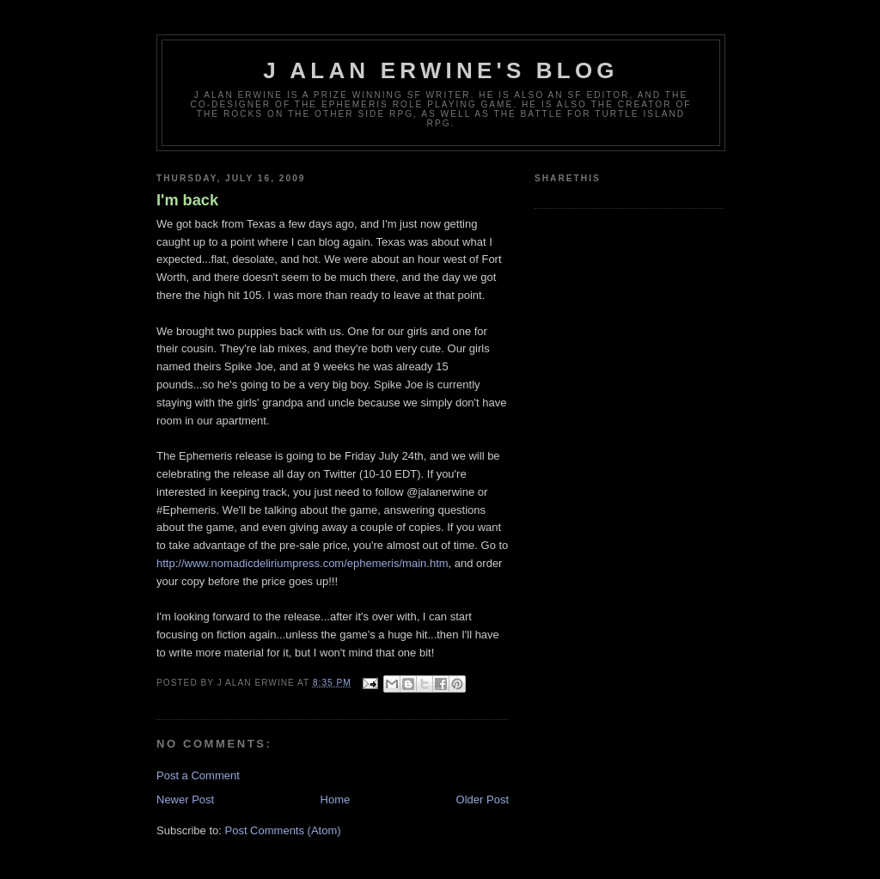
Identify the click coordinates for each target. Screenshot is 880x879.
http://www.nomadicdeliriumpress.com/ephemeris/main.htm (302, 563)
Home (336, 799)
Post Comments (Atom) (283, 830)
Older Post (482, 799)
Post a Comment (198, 775)
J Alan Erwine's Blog (441, 70)
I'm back (187, 200)
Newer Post (185, 799)
